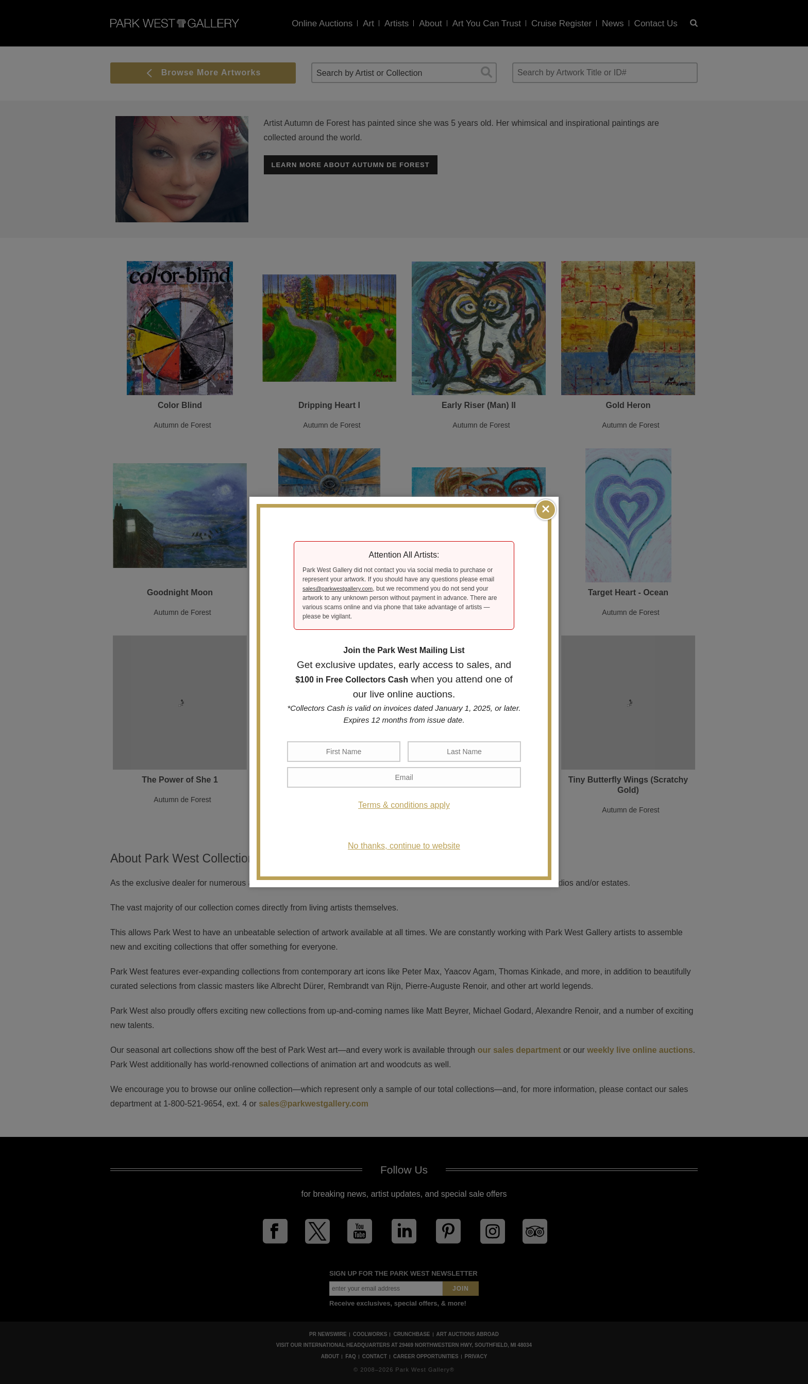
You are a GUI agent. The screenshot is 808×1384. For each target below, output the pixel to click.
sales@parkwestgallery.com (337, 588)
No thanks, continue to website (404, 845)
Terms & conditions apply (404, 805)
